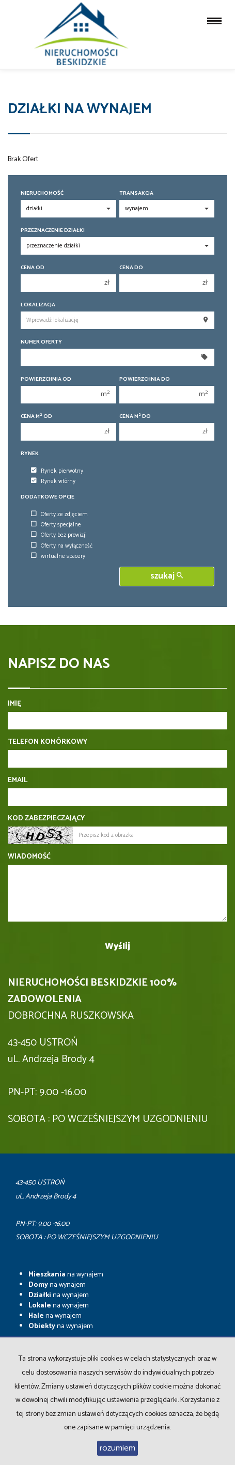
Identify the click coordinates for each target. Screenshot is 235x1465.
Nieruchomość (42, 193)
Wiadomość (29, 857)
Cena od (32, 268)
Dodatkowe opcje (47, 497)
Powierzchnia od (46, 379)
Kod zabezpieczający (46, 819)
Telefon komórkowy (47, 742)
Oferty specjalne (56, 524)
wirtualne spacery (58, 556)
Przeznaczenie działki (53, 231)
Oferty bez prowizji (59, 535)
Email (17, 780)
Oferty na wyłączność (61, 546)
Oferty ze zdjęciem (59, 514)
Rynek (30, 454)
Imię (14, 704)
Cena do (131, 268)
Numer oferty (41, 342)
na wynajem (65, 1275)
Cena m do (135, 416)
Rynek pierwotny (57, 471)
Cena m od (36, 416)
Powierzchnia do (144, 379)
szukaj (166, 576)
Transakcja (136, 193)
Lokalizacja (38, 305)
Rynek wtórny (53, 481)
